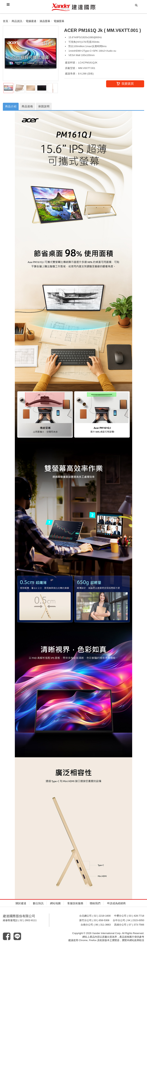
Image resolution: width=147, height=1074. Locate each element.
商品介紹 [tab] (12, 106)
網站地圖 (54, 903)
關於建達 (18, 903)
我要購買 (125, 84)
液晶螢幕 (45, 21)
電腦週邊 (31, 21)
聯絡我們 (96, 903)
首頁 (5, 21)
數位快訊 (36, 903)
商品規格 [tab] (30, 106)
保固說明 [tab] (49, 106)
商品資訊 (17, 21)
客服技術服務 (75, 903)
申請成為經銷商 (119, 903)
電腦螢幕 (59, 21)
